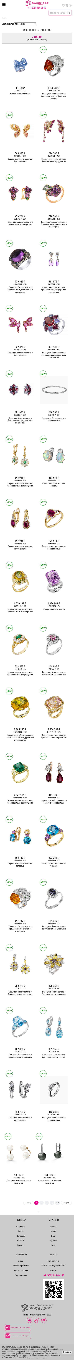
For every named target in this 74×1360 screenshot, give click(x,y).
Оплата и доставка (21, 1270)
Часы (53, 1245)
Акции (20, 1261)
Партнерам (21, 1236)
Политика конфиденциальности (53, 1266)
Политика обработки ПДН (15, 1357)
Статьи (20, 1231)
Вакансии (20, 1245)
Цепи (53, 1236)
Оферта (53, 1270)
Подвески (53, 1241)
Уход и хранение (20, 1275)
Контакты (21, 1241)
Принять (67, 1352)
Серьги (53, 1231)
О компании (20, 1227)
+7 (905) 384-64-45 (37, 8)
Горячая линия (53, 1261)
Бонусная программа (21, 1266)
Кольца (53, 1227)
